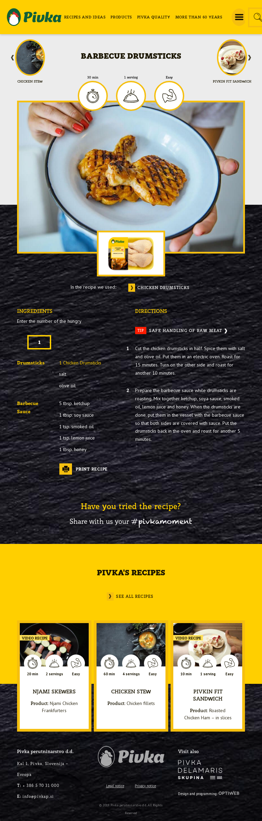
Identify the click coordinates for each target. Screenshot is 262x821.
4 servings (131, 674)
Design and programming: (208, 793)
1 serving (131, 77)
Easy (169, 77)
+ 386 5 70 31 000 (38, 785)
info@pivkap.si (35, 796)
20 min (32, 674)
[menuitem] (85, 17)
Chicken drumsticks (163, 287)
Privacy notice (145, 785)
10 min (186, 674)
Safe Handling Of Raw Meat (178, 330)
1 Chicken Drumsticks (80, 363)
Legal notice (115, 785)
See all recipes (135, 596)
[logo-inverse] (200, 769)
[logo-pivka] (34, 17)
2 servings (54, 674)
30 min (92, 77)
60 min (109, 674)
